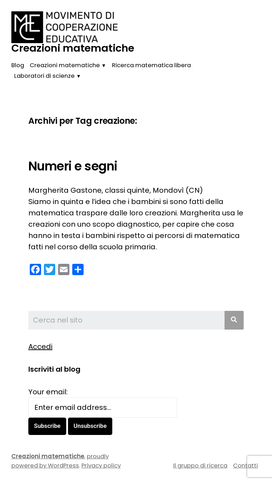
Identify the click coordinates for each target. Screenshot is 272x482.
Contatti (245, 465)
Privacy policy (101, 465)
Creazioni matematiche (72, 48)
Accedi (40, 347)
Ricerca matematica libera (151, 65)
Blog (17, 65)
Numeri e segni (73, 166)
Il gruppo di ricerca (200, 465)
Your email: (48, 392)
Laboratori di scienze (44, 76)
